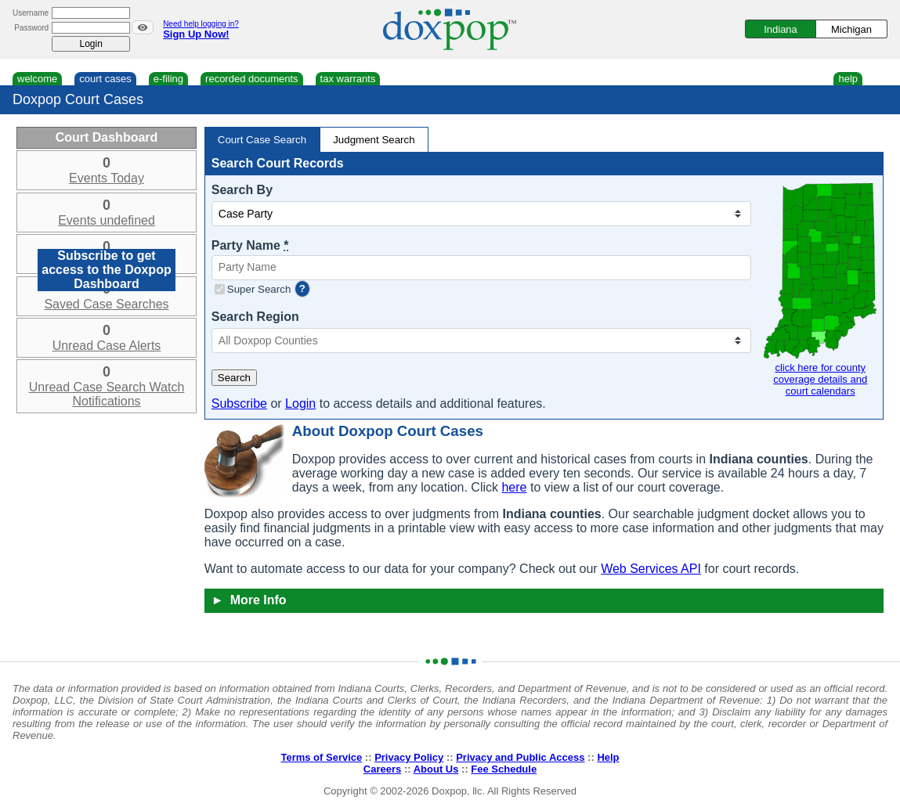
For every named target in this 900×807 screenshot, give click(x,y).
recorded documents (251, 79)
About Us (436, 769)
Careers (382, 769)
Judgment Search (373, 140)
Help (608, 757)
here (513, 487)
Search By (242, 189)
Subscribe (239, 403)
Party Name (250, 245)
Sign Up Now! (196, 34)
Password (31, 27)
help (848, 79)
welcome (37, 79)
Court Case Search (262, 140)
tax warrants (348, 79)
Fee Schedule (504, 769)
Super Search (259, 289)
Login (300, 403)
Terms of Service (321, 757)
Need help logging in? (201, 24)
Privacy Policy (408, 757)
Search (234, 378)
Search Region (255, 316)
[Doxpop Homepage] (449, 29)
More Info (249, 600)
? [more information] (302, 288)
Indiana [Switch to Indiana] (780, 29)
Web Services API (651, 568)
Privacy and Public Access (520, 757)
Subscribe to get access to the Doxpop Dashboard (106, 269)
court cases (105, 79)
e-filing (168, 79)
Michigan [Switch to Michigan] (851, 29)
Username (31, 13)
